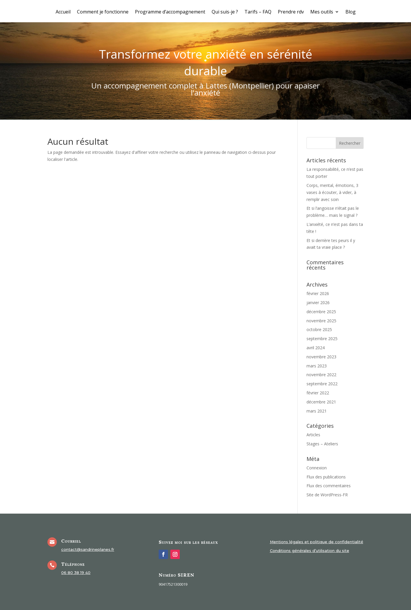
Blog (350, 12)
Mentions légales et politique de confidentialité (316, 542)
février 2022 (317, 393)
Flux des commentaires (328, 485)
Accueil (63, 12)
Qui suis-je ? (225, 12)
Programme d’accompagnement (170, 12)
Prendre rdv (291, 12)
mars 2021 (316, 411)
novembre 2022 (321, 374)
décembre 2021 (321, 402)
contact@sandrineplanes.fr (87, 549)
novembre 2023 (321, 356)
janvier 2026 (318, 302)
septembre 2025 (322, 338)
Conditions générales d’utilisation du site (309, 550)
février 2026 (317, 293)
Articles (313, 434)
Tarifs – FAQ (257, 12)
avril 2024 (315, 347)
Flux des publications (326, 477)
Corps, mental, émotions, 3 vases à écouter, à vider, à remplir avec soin (332, 192)
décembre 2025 (321, 311)
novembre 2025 (321, 320)
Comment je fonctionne (103, 12)
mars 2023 (316, 366)
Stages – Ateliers (322, 444)
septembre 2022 (322, 383)
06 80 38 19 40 (75, 572)
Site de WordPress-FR (327, 494)
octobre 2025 (319, 329)
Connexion (316, 468)
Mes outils (321, 12)
